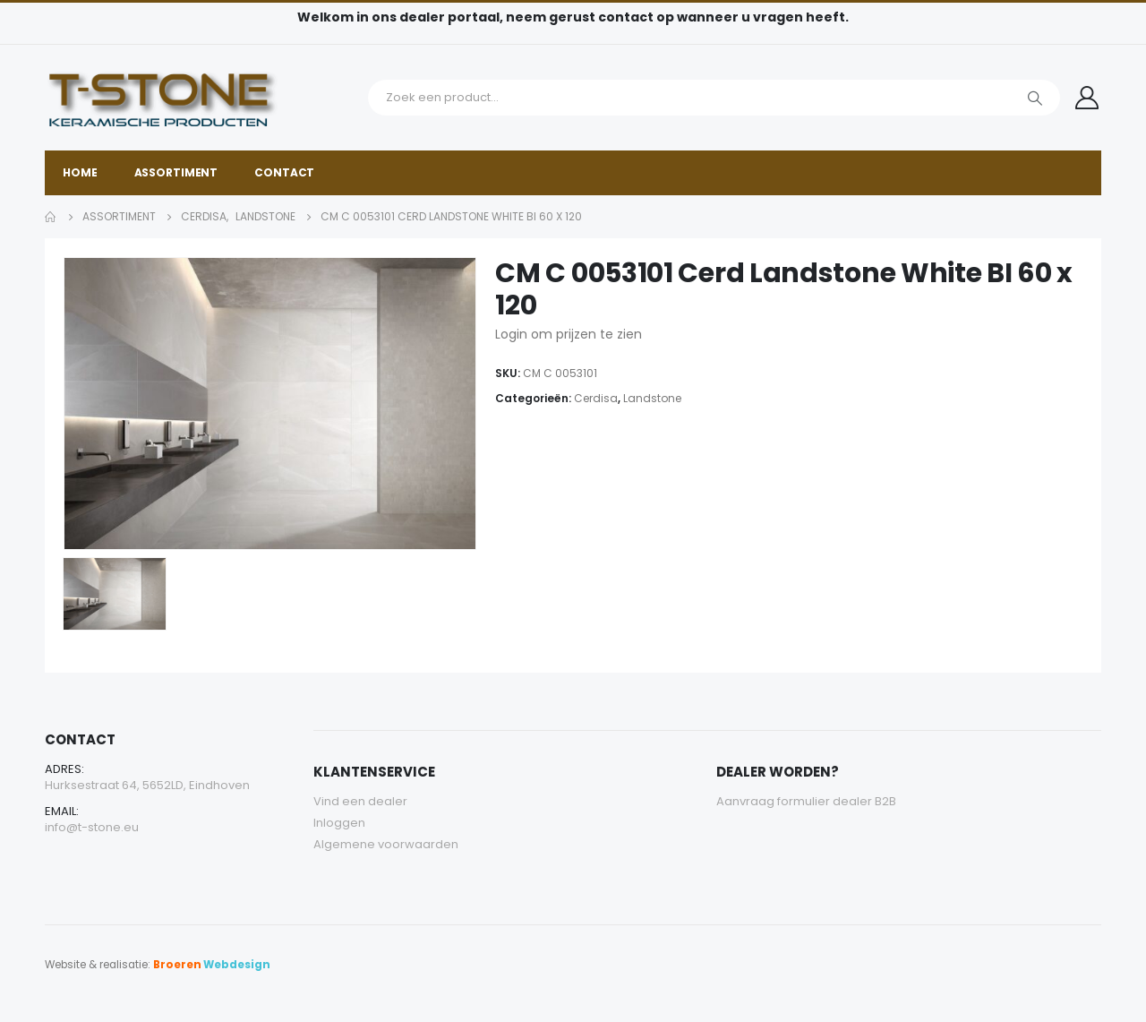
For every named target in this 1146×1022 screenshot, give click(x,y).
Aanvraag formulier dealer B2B (806, 801)
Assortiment (176, 172)
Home (80, 172)
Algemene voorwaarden (385, 844)
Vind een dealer (360, 801)
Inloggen (339, 822)
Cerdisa (596, 398)
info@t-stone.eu (92, 827)
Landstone (652, 398)
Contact (284, 172)
